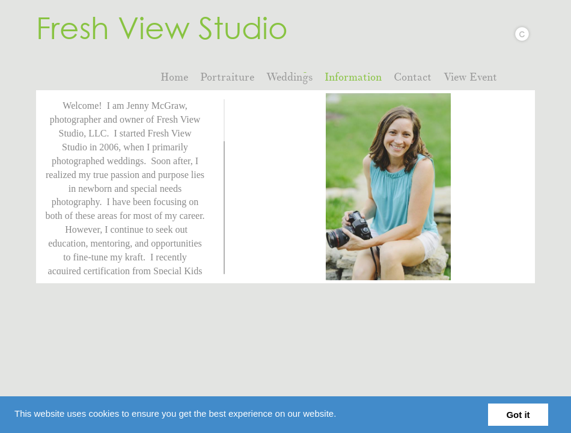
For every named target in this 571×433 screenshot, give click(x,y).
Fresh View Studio (162, 26)
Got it (518, 415)
